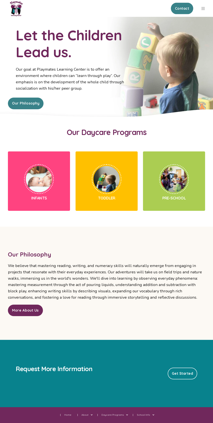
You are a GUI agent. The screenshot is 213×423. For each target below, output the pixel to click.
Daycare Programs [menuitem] (112, 415)
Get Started (182, 373)
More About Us (25, 310)
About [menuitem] (84, 415)
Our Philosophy (25, 103)
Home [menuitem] (67, 415)
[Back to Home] (16, 15)
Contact (182, 8)
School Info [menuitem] (143, 415)
